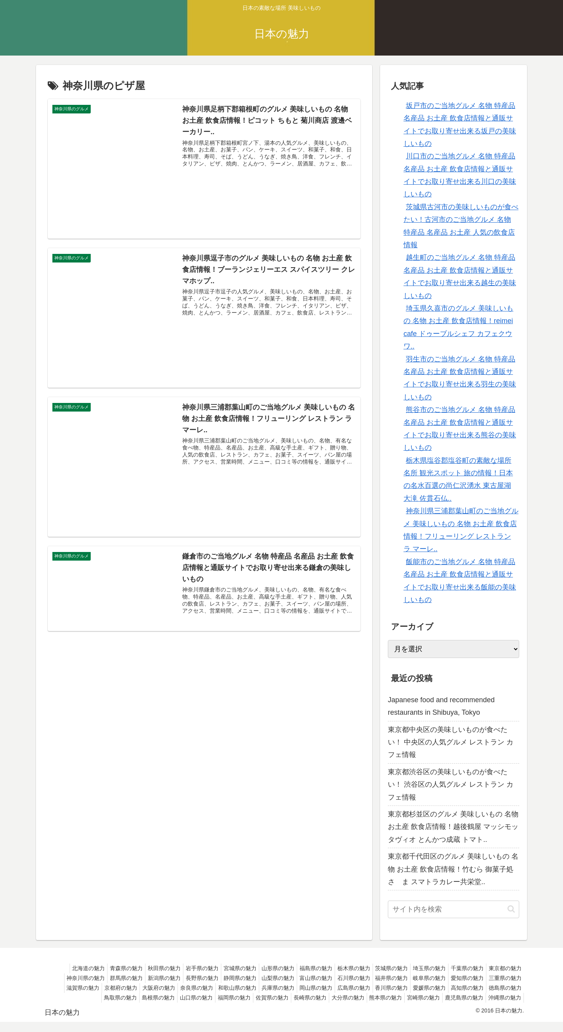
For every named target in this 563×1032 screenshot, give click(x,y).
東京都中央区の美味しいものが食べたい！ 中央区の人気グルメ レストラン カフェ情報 (450, 742)
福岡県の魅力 (339, 997)
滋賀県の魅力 (169, 988)
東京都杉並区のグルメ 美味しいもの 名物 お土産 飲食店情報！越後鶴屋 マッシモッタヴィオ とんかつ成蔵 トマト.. (453, 826)
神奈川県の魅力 (131, 978)
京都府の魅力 (210, 988)
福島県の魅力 (339, 968)
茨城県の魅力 (421, 968)
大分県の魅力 (462, 997)
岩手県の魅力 (216, 968)
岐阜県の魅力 (503, 978)
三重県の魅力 (128, 988)
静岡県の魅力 (298, 978)
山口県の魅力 (298, 997)
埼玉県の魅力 (462, 968)
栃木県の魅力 (380, 968)
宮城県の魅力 (257, 968)
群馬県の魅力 (175, 978)
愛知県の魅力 (87, 988)
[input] (453, 909)
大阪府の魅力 (251, 988)
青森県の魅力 (134, 968)
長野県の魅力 (257, 978)
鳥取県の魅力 (216, 997)
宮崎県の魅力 (415, 1007)
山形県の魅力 (298, 968)
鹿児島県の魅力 (459, 1007)
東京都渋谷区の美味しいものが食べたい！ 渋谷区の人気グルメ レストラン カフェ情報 (450, 784)
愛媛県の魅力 (93, 997)
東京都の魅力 (87, 978)
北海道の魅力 (93, 968)
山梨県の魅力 (339, 978)
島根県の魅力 (257, 997)
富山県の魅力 (380, 978)
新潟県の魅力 (216, 978)
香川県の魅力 (503, 988)
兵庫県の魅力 (380, 988)
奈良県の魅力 (292, 988)
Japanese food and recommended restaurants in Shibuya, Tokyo (441, 706)
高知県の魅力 (134, 997)
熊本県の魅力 (503, 997)
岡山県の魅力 (421, 988)
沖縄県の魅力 (503, 1007)
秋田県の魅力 (175, 968)
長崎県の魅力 (421, 997)
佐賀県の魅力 (380, 997)
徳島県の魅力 (175, 997)
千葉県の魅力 (503, 968)
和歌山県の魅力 (336, 988)
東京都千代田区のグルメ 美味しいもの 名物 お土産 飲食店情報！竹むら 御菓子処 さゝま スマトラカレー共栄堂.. (453, 869)
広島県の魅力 (462, 988)
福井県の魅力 (462, 978)
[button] (511, 908)
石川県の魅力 (421, 978)
